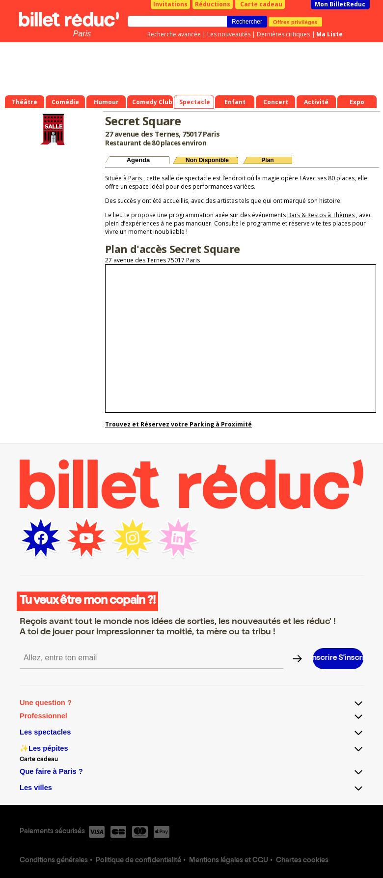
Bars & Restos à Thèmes (321, 215)
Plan (267, 160)
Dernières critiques (283, 34)
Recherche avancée (174, 34)
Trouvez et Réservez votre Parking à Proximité (178, 424)
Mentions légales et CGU (228, 860)
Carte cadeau (261, 4)
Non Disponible (207, 160)
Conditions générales (54, 860)
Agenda (138, 160)
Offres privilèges (295, 22)
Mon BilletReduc (340, 4)
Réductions (212, 4)
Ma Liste (329, 34)
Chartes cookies (302, 860)
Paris (82, 33)
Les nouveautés (228, 34)
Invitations (170, 4)
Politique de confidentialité (138, 860)
